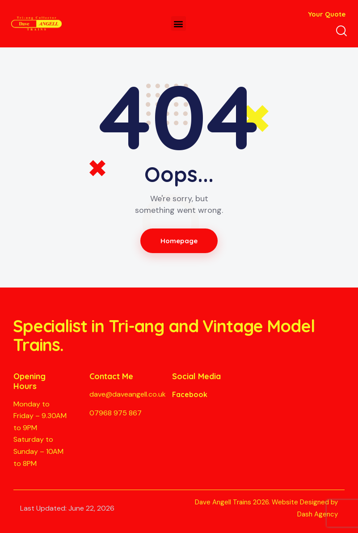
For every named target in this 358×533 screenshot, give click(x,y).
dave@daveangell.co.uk (127, 394)
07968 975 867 (115, 413)
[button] (178, 23)
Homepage (179, 241)
